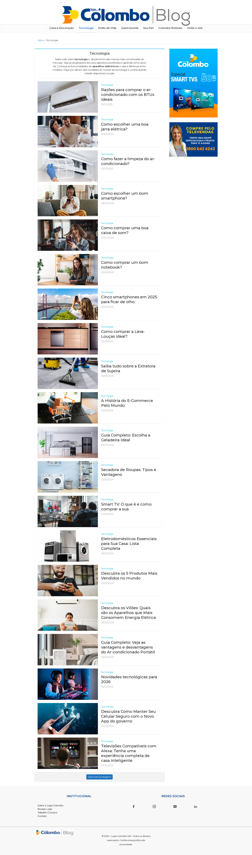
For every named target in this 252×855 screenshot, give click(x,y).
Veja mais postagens (99, 776)
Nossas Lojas (45, 809)
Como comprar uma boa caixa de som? (124, 230)
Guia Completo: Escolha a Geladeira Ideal (125, 437)
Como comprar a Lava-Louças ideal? (123, 334)
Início (41, 40)
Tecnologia (86, 28)
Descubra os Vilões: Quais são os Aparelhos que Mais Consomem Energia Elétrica (128, 613)
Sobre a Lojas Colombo (50, 805)
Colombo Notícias (170, 28)
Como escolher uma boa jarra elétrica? (124, 126)
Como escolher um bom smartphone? (124, 195)
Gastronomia (129, 28)
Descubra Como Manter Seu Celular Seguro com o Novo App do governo (128, 716)
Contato (42, 816)
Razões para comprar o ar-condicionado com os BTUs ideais (127, 94)
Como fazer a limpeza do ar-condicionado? (128, 161)
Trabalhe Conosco (47, 812)
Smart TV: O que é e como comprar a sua (126, 506)
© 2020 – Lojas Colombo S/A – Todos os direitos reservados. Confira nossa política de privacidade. (126, 840)
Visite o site (195, 28)
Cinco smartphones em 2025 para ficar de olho (129, 299)
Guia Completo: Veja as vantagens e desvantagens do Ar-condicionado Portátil (128, 647)
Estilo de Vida (107, 28)
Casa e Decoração (61, 28)
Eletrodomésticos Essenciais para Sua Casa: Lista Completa (129, 543)
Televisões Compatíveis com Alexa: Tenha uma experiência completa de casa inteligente (128, 753)
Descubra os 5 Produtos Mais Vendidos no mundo (129, 575)
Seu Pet (148, 28)
